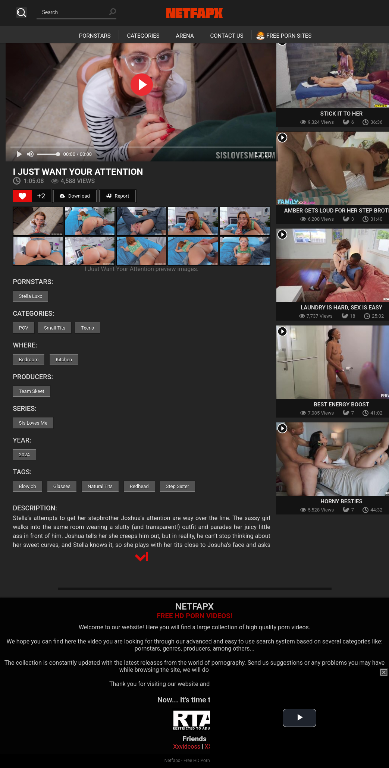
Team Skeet (31, 391)
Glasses (61, 486)
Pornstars (95, 35)
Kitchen (64, 359)
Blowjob (27, 486)
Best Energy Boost (341, 404)
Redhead (139, 486)
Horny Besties (341, 501)
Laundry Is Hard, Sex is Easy (341, 307)
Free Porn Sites (288, 35)
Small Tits (54, 328)
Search (21, 12)
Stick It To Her (341, 113)
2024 (24, 454)
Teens (87, 328)
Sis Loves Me (33, 423)
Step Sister (177, 486)
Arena (185, 35)
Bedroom (29, 359)
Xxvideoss (186, 746)
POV (23, 328)
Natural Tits (100, 486)
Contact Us (226, 35)
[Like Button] (22, 196)
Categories (143, 35)
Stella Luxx (30, 296)
